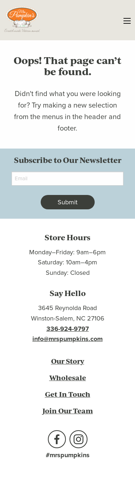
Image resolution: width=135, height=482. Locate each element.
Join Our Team (67, 410)
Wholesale (67, 377)
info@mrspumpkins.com (67, 339)
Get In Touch (67, 394)
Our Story (67, 360)
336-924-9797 (67, 328)
